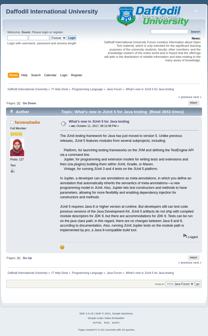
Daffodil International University (52, 11)
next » (197, 97)
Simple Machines (122, 313)
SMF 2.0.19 (86, 313)
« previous (185, 97)
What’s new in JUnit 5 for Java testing (99, 121)
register (58, 32)
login (45, 32)
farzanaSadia (27, 122)
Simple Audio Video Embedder (106, 318)
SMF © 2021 (103, 313)
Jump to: (160, 284)
